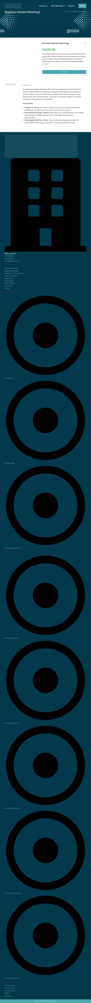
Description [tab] (10, 84)
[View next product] (85, 43)
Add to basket (64, 72)
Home (66, 11)
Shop (70, 11)
